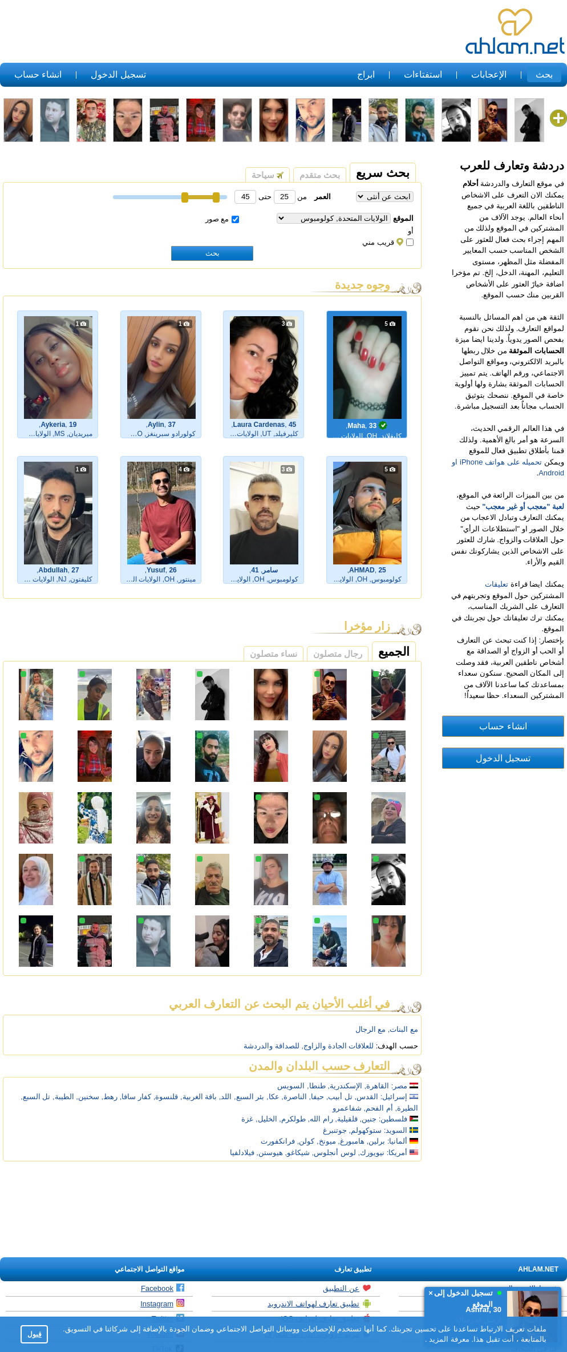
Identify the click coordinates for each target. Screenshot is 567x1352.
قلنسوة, (166, 1096)
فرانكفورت (278, 1141)
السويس (291, 1085)
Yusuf (156, 570)
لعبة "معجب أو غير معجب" (523, 506)
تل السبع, (35, 1096)
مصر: (399, 1085)
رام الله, (320, 1119)
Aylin (156, 425)
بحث (544, 74)
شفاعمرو (347, 1108)
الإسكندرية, (344, 1085)
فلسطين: (398, 1119)
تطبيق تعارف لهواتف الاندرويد (319, 1303)
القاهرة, (377, 1085)
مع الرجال (370, 1029)
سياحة (268, 175)
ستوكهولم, (365, 1130)
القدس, (367, 1096)
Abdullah (52, 570)
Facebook (162, 1288)
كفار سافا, (135, 1096)
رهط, (110, 1096)
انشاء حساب (38, 74)
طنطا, (316, 1085)
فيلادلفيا (242, 1152)
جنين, (368, 1119)
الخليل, (266, 1119)
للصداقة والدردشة (271, 1046)
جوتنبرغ (335, 1130)
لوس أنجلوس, (334, 1152)
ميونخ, (326, 1141)
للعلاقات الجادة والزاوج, (337, 1046)
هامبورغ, (351, 1141)
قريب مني (388, 242)
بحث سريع (383, 172)
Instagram (162, 1303)
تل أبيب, (339, 1096)
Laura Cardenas (259, 425)
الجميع (394, 651)
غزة (247, 1119)
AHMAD (362, 570)
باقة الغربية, (198, 1096)
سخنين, (87, 1096)
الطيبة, (63, 1096)
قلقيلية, (346, 1119)
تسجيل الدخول (118, 74)
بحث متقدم (319, 175)
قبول (34, 1334)
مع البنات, (403, 1029)
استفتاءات (423, 74)
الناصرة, (294, 1096)
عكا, (273, 1096)
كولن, (306, 1141)
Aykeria (52, 425)
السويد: (396, 1130)
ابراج (366, 74)
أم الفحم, (378, 1108)
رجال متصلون (337, 654)
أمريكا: (397, 1152)
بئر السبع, (249, 1096)
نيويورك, (371, 1152)
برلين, (376, 1141)
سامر (270, 570)
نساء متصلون (273, 654)
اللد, (225, 1096)
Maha (356, 426)
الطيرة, (406, 1108)
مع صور (222, 219)
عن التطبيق (347, 1288)
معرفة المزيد (448, 1339)
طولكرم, (292, 1119)
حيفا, (316, 1096)
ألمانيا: (397, 1141)
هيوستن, (269, 1152)
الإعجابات (489, 74)
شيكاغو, (297, 1152)
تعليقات (496, 584)
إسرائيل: (394, 1096)
